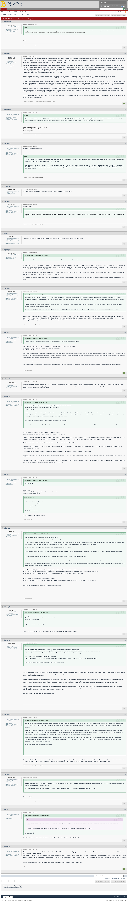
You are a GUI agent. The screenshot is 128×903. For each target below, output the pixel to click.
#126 (125, 201)
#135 (125, 607)
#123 (125, 109)
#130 (125, 332)
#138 (125, 774)
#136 (125, 640)
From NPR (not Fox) (28, 349)
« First (10, 14)
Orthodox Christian (58, 159)
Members (9, 9)
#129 (125, 288)
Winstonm (7, 22)
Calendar (16, 9)
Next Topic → (123, 878)
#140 (125, 846)
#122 (125, 53)
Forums (4, 9)
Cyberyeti (7, 186)
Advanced (126, 9)
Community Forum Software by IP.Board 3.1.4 (116, 900)
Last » (28, 14)
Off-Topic (16, 11)
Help (123, 6)
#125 (125, 186)
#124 (125, 143)
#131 (125, 379)
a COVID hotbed (68, 165)
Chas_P (7, 233)
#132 (125, 396)
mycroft (7, 53)
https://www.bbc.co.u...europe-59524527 (61, 191)
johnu (6, 809)
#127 (125, 233)
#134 (125, 528)
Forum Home (11, 900)
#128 (125, 249)
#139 (125, 809)
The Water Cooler (24, 11)
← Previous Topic (106, 878)
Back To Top (4, 900)
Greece (79, 159)
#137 (125, 714)
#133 (125, 474)
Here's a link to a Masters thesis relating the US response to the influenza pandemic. (42, 585)
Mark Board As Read (28, 900)
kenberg (7, 396)
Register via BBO (106, 6)
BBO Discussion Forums (7, 11)
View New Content (119, 11)
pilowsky (7, 332)
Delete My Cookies (19, 900)
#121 (125, 21)
